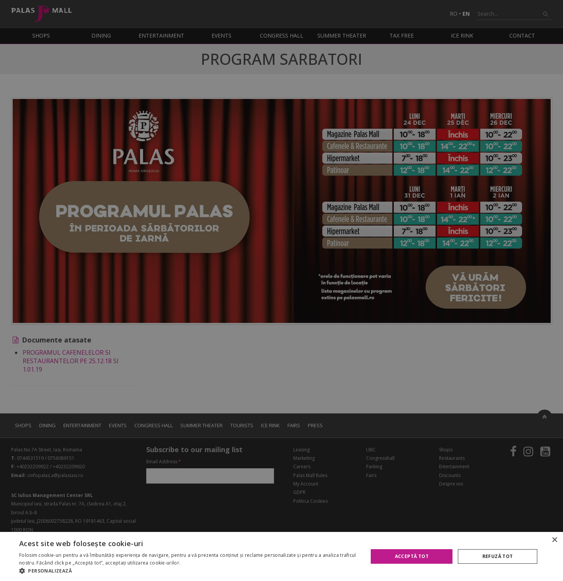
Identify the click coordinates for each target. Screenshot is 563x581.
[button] (188, 571)
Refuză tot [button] (497, 556)
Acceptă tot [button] (412, 556)
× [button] (554, 540)
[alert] (281, 290)
